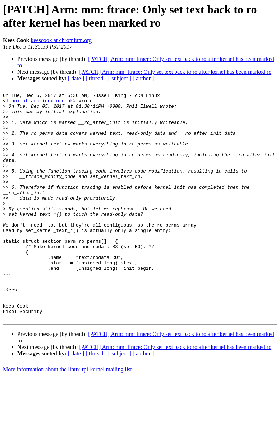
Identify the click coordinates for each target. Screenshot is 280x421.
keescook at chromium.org (61, 40)
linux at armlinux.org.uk (39, 102)
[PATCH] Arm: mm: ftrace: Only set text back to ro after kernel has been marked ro (175, 72)
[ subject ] (119, 78)
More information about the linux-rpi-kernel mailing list (67, 415)
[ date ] (76, 78)
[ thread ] (96, 78)
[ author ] (143, 78)
